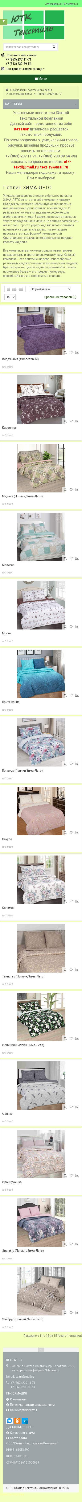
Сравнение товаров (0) (60, 297)
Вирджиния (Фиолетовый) (20, 359)
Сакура (7, 839)
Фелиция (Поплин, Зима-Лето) (23, 1045)
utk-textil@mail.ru (22, 1376)
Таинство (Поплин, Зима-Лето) (23, 976)
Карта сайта (18, 1438)
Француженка (12, 1182)
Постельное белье (20, 93)
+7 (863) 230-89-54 (18, 63)
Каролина (9, 427)
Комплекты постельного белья (32, 90)
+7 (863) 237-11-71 (18, 59)
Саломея (8, 907)
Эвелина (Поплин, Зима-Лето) (23, 1250)
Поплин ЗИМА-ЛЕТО (49, 93)
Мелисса (8, 565)
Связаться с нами (22, 1432)
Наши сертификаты (23, 1410)
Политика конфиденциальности (32, 1404)
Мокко (6, 633)
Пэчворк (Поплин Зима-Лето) (22, 770)
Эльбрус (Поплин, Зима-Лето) (22, 1319)
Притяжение (11, 702)
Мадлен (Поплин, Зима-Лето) (22, 496)
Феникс (7, 1113)
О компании (18, 1399)
